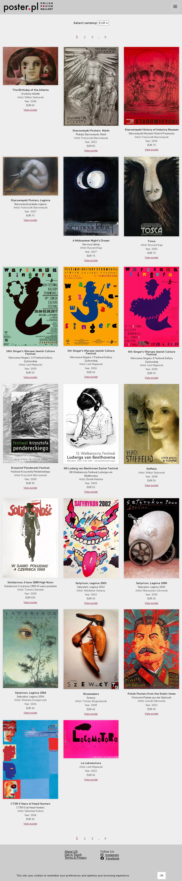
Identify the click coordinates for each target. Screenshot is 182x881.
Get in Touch (73, 854)
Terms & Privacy (76, 857)
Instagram (109, 855)
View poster (30, 110)
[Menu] (175, 6)
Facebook (109, 858)
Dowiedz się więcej (141, 875)
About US (71, 851)
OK (161, 875)
